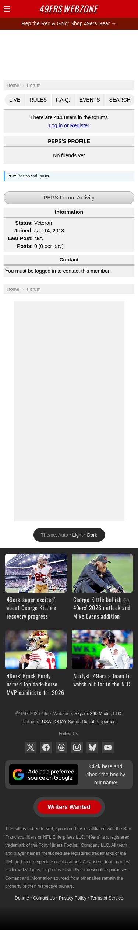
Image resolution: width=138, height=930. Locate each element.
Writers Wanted (68, 807)
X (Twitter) (30, 747)
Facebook (46, 747)
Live (14, 100)
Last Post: (20, 238)
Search (120, 100)
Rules (38, 100)
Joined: (23, 231)
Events (89, 100)
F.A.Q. (63, 100)
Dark (92, 535)
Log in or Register (69, 125)
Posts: (25, 246)
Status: (24, 223)
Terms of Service (106, 898)
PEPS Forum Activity (68, 197)
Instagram (77, 747)
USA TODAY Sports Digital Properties (79, 721)
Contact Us (44, 898)
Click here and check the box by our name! (105, 775)
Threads (61, 747)
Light (77, 535)
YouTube (108, 747)
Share (130, 9)
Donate (22, 898)
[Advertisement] (69, 54)
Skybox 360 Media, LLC (97, 713)
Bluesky (92, 747)
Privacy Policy (72, 898)
